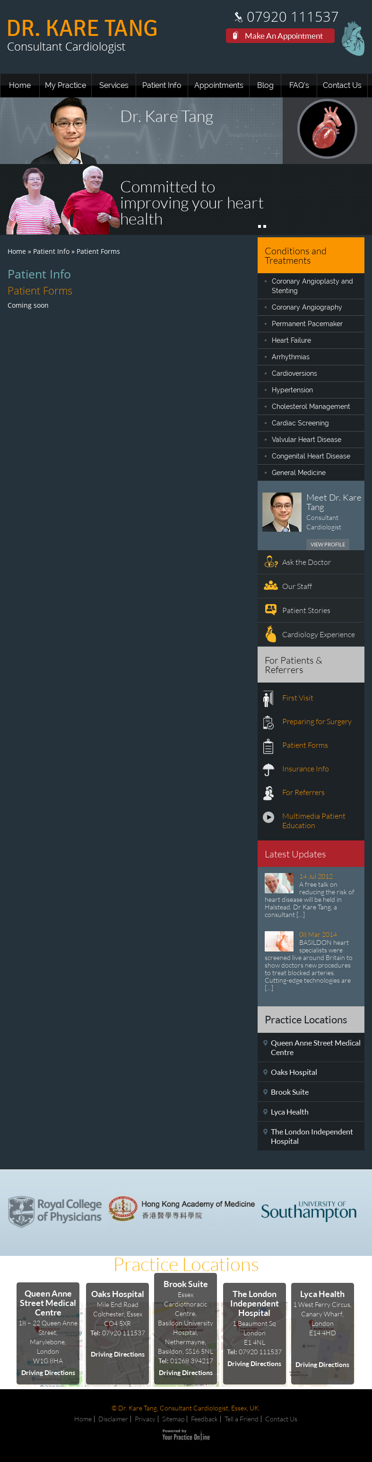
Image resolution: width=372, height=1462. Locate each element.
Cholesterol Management (311, 406)
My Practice (65, 85)
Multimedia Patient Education (314, 820)
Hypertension (292, 390)
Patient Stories (306, 610)
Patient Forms (305, 744)
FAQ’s (299, 85)
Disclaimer (113, 1419)
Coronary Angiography (307, 307)
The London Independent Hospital (312, 1136)
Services (114, 85)
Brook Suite (290, 1091)
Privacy (145, 1419)
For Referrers (303, 791)
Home (20, 85)
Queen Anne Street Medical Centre (316, 1047)
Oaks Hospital (294, 1071)
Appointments (218, 85)
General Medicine (299, 472)
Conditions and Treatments (296, 255)
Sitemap (173, 1419)
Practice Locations (186, 1264)
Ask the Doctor (306, 561)
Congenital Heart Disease (311, 456)
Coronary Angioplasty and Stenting (312, 285)
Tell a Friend (242, 1419)
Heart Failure (291, 340)
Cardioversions (294, 373)
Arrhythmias (291, 357)
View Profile (328, 544)
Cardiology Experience (318, 634)
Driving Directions (48, 1372)
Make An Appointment (284, 36)
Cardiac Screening (300, 423)
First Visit (297, 697)
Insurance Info (305, 768)
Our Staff (297, 585)
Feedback (204, 1419)
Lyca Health (290, 1111)
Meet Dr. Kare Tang (334, 502)
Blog (265, 85)
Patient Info (162, 85)
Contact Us (342, 85)
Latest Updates (295, 853)
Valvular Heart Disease (306, 439)
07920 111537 (293, 17)
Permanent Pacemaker (307, 324)
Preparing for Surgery (317, 721)
